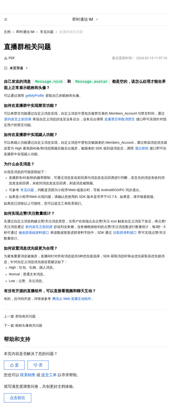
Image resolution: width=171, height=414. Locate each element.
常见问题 (46, 32)
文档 (7, 32)
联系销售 (28, 375)
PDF (9, 58)
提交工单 (49, 375)
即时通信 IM (25, 32)
